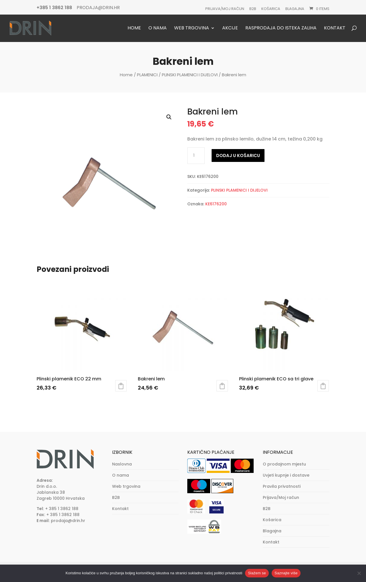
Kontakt (334, 28)
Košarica (270, 8)
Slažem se (257, 573)
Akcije (230, 28)
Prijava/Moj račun (224, 8)
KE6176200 (216, 204)
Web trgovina (191, 28)
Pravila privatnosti (282, 486)
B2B (252, 8)
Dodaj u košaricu (238, 155)
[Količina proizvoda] (195, 155)
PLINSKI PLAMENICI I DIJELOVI (190, 75)
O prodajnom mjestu (284, 464)
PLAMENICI (147, 75)
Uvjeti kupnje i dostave (286, 475)
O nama (157, 28)
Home (134, 28)
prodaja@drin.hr (68, 520)
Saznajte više (286, 573)
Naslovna (122, 464)
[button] (169, 117)
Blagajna (294, 8)
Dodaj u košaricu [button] (121, 386)
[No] (359, 573)
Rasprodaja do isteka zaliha (281, 28)
